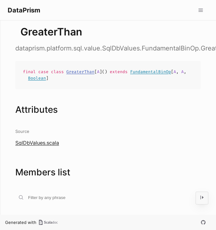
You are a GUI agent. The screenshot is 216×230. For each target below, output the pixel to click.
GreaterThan (80, 71)
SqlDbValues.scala (37, 143)
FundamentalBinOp (150, 71)
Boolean (37, 78)
